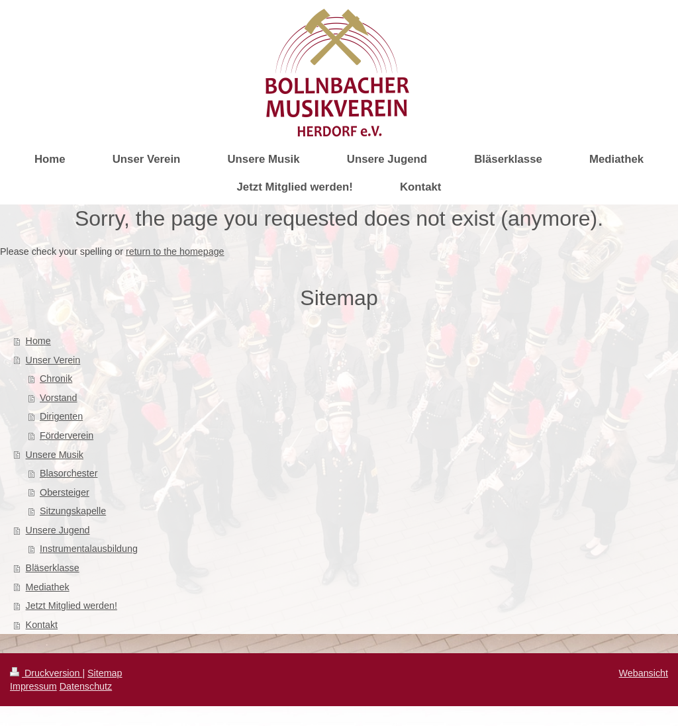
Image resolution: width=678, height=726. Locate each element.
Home (38, 341)
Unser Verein (53, 360)
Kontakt (42, 624)
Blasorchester (68, 473)
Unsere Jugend (58, 530)
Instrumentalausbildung (89, 548)
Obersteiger (64, 492)
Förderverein (66, 435)
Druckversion (46, 673)
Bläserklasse (52, 568)
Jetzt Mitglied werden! (71, 605)
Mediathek (48, 587)
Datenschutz (86, 686)
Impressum (33, 686)
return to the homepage (175, 251)
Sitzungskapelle (73, 511)
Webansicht (643, 673)
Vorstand (58, 397)
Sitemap (104, 673)
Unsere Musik (54, 454)
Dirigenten (61, 416)
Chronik (56, 378)
